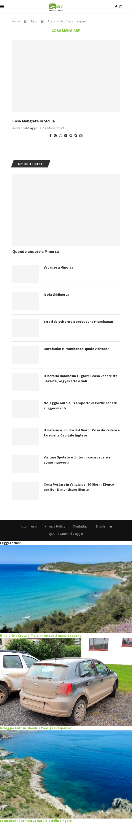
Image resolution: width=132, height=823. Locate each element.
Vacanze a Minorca (59, 267)
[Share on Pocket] (70, 135)
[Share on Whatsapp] (60, 135)
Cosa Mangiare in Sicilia (33, 121)
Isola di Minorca (56, 294)
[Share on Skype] (75, 135)
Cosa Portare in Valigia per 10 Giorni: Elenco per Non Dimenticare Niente (79, 486)
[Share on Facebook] (51, 135)
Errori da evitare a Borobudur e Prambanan (78, 321)
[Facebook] (116, 6)
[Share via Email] (80, 135)
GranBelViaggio (26, 128)
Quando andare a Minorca (35, 251)
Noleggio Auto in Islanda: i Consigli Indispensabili (37, 728)
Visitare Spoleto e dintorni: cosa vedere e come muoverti (77, 459)
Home (16, 21)
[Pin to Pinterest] (55, 135)
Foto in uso (28, 526)
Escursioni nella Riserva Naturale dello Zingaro (36, 821)
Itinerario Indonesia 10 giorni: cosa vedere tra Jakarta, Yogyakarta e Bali (80, 378)
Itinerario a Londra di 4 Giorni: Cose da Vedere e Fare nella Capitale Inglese (82, 432)
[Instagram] (120, 6)
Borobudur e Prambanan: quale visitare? (76, 348)
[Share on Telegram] (65, 135)
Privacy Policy (54, 526)
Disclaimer (104, 526)
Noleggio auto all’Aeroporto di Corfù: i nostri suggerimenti (80, 405)
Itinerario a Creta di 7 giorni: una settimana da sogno (40, 635)
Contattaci (81, 526)
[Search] (130, 6)
